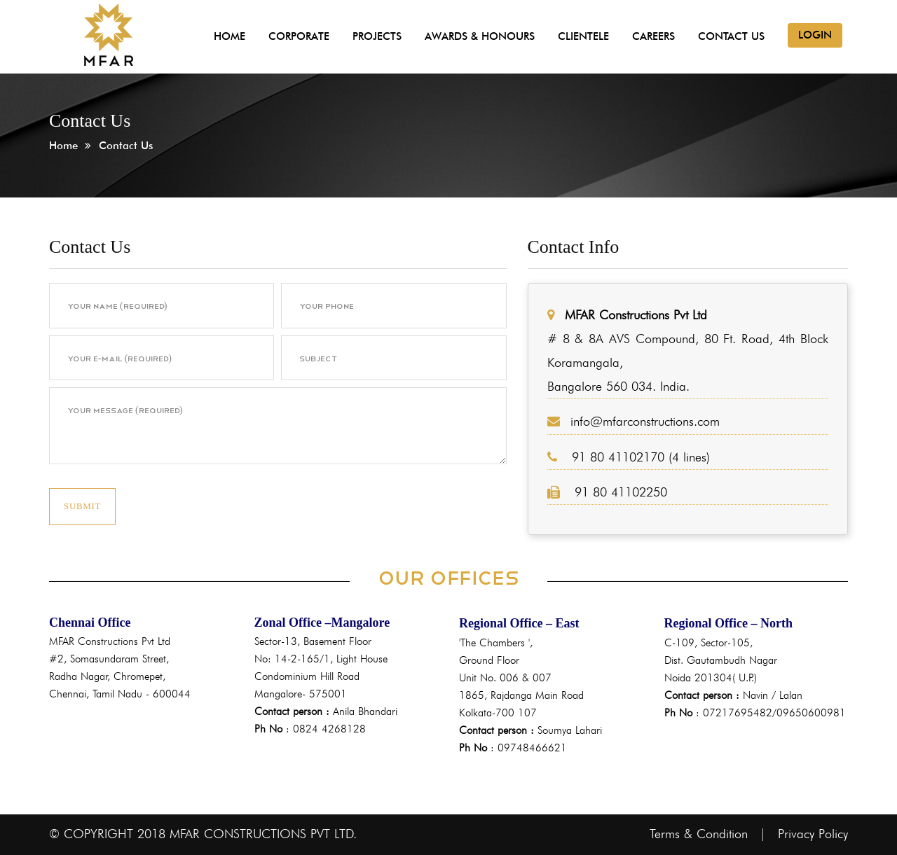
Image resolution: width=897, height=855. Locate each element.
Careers (653, 36)
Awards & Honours (480, 36)
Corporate (298, 36)
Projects (377, 36)
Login (815, 35)
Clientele (583, 36)
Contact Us (731, 36)
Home (229, 36)
